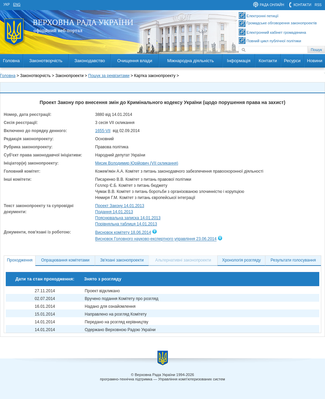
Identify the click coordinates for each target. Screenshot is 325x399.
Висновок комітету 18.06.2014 (123, 232)
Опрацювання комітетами (65, 260)
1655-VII (102, 130)
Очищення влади (134, 60)
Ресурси (292, 60)
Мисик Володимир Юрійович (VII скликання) (136, 163)
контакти (302, 5)
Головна (11, 60)
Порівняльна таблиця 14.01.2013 (126, 224)
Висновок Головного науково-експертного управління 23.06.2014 (156, 239)
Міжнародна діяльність (190, 60)
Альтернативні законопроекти (183, 260)
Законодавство (89, 60)
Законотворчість (45, 60)
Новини (314, 60)
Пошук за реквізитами (109, 75)
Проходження (19, 260)
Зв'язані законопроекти (122, 260)
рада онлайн (272, 5)
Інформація (239, 60)
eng (17, 4)
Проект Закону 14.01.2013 (119, 205)
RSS (318, 5)
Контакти (268, 60)
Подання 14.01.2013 (114, 211)
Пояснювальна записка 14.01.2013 (127, 218)
